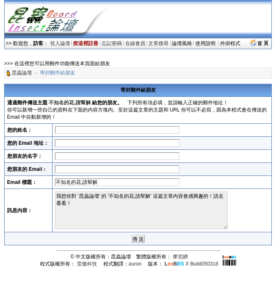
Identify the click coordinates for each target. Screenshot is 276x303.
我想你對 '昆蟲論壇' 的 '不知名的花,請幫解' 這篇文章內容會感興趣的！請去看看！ (141, 210)
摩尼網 (180, 257)
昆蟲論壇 (22, 73)
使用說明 (206, 43)
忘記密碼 (112, 43)
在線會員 (135, 43)
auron (135, 264)
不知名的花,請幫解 (69, 103)
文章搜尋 (158, 43)
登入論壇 (60, 43)
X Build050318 (191, 264)
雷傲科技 (87, 264)
